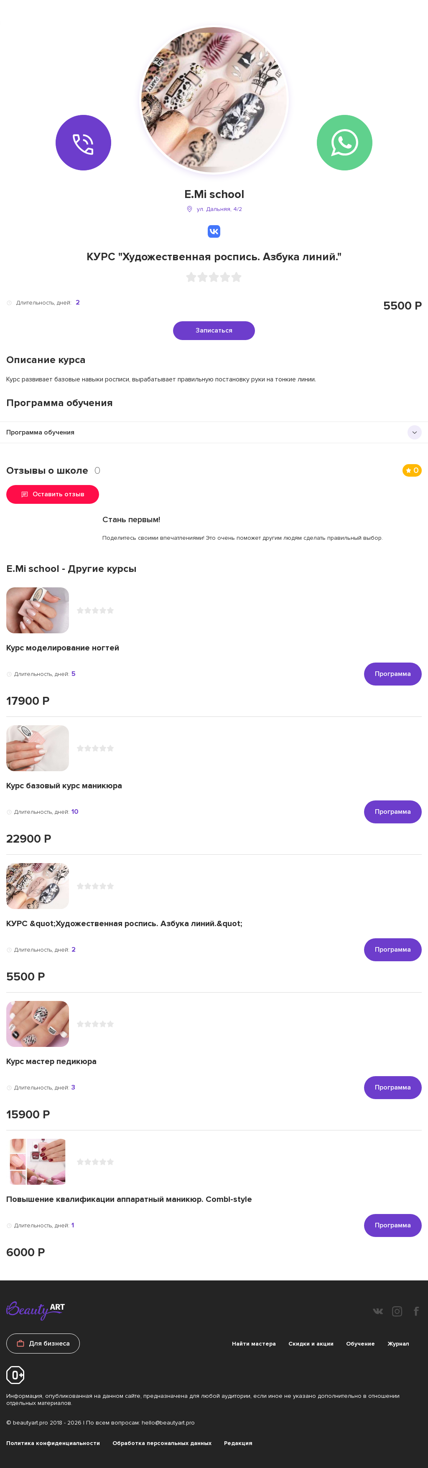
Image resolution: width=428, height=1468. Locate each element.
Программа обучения (40, 432)
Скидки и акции (311, 1343)
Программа (393, 674)
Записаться (214, 330)
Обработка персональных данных (161, 1443)
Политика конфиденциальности (53, 1443)
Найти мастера (254, 1343)
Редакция (238, 1443)
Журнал (398, 1343)
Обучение (360, 1343)
